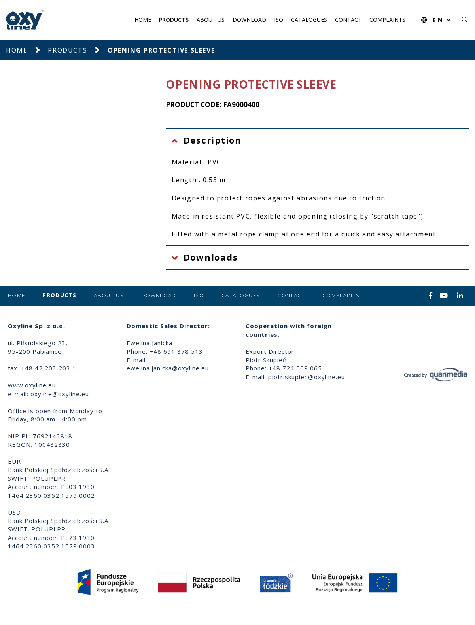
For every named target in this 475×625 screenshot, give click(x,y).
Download (249, 19)
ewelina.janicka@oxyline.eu (168, 368)
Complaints (387, 19)
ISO (278, 19)
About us (211, 19)
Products (174, 19)
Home (142, 19)
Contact (348, 19)
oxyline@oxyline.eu (59, 394)
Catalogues (309, 19)
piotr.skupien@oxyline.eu (306, 377)
